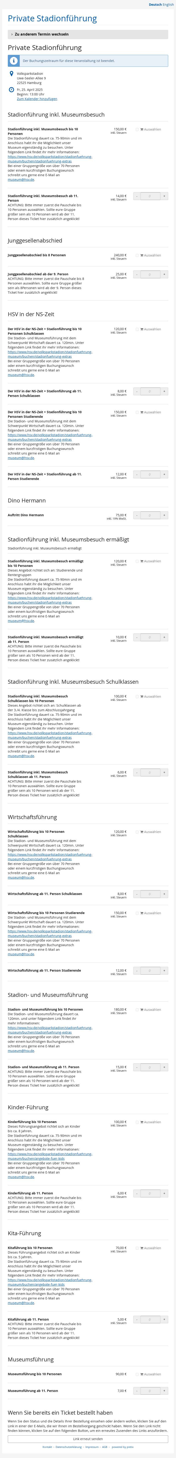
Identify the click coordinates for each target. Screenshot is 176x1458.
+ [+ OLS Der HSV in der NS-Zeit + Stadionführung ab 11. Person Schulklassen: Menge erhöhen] (164, 391)
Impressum (92, 1447)
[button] (88, 34)
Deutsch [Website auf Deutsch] (155, 4)
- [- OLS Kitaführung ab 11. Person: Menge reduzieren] (137, 1319)
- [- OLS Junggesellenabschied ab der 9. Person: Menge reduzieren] (137, 274)
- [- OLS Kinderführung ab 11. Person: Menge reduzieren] (137, 1193)
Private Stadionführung (52, 18)
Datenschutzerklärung (69, 1447)
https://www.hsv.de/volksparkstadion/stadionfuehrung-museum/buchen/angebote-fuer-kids (50, 1156)
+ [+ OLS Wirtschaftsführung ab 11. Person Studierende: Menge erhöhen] (164, 970)
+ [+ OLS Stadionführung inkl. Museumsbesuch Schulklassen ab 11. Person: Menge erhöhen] (164, 772)
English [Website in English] (168, 4)
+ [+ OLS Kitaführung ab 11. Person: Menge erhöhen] (164, 1319)
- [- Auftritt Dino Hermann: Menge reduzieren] (137, 515)
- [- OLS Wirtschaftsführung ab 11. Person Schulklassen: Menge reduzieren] (137, 894)
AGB (104, 1447)
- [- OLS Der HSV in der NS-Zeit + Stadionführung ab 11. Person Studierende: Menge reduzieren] (137, 474)
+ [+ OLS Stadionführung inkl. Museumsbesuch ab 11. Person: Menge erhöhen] (164, 196)
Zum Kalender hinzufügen (37, 99)
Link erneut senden (88, 1439)
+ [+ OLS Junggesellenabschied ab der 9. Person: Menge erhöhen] (164, 274)
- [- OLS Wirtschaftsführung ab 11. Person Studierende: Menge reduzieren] (137, 970)
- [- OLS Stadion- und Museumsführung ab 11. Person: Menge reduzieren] (137, 1067)
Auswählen (148, 129)
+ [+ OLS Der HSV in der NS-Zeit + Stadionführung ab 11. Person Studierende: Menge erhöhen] (164, 474)
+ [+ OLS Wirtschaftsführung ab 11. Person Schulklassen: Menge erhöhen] (164, 894)
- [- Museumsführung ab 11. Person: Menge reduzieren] (137, 1390)
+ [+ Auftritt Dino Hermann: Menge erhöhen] (164, 515)
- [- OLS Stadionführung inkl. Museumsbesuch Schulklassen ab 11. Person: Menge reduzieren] (137, 772)
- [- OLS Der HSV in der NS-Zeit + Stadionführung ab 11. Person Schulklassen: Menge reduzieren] (137, 391)
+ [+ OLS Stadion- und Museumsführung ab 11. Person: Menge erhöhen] (164, 1067)
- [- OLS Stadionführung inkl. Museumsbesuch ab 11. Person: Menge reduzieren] (137, 196)
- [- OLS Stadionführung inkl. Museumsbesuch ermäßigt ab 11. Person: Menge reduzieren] (137, 637)
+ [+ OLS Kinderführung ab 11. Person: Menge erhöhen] (164, 1193)
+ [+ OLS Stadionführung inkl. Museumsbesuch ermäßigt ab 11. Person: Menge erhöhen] (164, 637)
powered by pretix (123, 1447)
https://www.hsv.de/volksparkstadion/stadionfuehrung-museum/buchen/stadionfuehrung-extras (50, 158)
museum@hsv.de (21, 179)
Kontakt (47, 1447)
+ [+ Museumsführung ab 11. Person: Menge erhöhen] (164, 1390)
